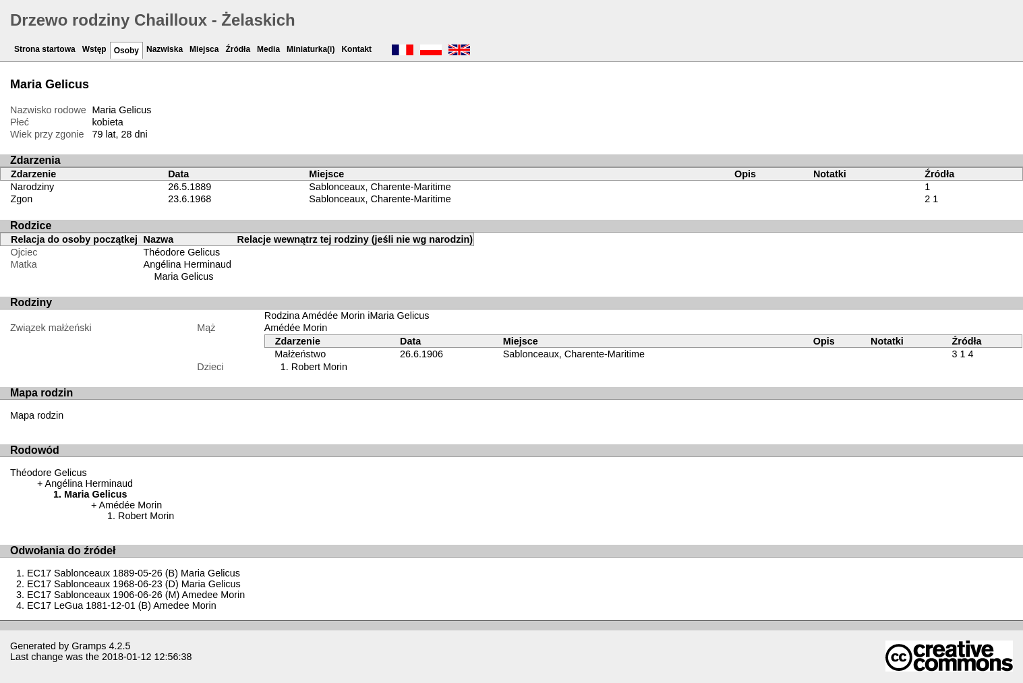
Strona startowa (45, 49)
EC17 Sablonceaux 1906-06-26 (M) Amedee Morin (136, 594)
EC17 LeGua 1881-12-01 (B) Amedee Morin (121, 605)
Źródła (237, 49)
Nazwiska (164, 49)
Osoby (126, 50)
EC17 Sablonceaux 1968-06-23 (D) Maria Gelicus (134, 583)
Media (268, 49)
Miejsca (203, 49)
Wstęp (94, 49)
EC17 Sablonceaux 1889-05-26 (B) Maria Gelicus (133, 573)
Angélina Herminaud (187, 264)
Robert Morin (319, 366)
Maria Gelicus (184, 276)
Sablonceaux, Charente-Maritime (379, 186)
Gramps (88, 646)
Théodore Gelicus (182, 252)
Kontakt (356, 49)
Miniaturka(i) (310, 49)
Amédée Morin (296, 327)
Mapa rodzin (36, 415)
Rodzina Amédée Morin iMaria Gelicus (347, 315)
